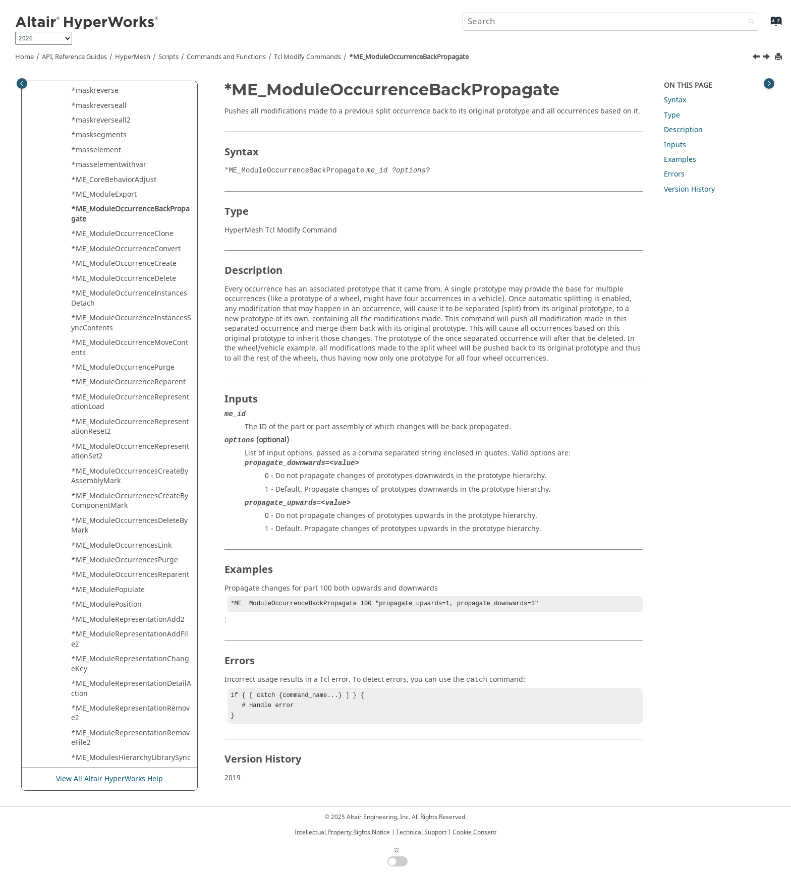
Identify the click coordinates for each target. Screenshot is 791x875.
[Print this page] (779, 57)
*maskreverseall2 (101, 120)
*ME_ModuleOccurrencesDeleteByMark (129, 525)
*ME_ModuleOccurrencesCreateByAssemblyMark (129, 476)
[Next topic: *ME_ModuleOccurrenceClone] (767, 58)
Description (683, 130)
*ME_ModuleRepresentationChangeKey (130, 664)
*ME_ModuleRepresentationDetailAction (131, 688)
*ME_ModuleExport (104, 194)
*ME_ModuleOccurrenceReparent (128, 382)
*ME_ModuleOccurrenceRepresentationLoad (130, 402)
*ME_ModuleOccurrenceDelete (123, 278)
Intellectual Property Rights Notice (342, 832)
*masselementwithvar (108, 164)
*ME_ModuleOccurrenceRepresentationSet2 (130, 451)
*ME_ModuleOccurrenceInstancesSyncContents (131, 323)
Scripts (168, 57)
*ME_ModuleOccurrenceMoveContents (129, 347)
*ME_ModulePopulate (108, 590)
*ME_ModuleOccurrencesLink (121, 545)
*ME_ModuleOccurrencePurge (123, 367)
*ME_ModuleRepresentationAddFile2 (129, 639)
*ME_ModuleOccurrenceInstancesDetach (129, 298)
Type (672, 115)
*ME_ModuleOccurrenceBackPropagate (409, 57)
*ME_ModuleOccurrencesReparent (130, 574)
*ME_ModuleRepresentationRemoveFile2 (130, 738)
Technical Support (421, 832)
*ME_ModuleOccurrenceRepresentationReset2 (130, 427)
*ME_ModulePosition (106, 604)
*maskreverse (95, 90)
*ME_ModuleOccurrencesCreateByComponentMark (129, 501)
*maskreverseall (99, 105)
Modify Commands (307, 57)
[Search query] (611, 22)
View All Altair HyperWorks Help (109, 779)
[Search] (749, 22)
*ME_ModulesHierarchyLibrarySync (131, 757)
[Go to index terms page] (765, 26)
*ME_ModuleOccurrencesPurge (124, 560)
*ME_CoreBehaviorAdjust (113, 179)
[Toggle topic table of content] (769, 83)
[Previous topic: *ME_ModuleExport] (757, 58)
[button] (67, 91)
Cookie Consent (474, 832)
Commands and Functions (226, 57)
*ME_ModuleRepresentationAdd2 (128, 619)
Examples (680, 159)
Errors (674, 174)
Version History (689, 189)
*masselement (96, 150)
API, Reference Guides (74, 57)
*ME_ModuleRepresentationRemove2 (130, 713)
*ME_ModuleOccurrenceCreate (124, 263)
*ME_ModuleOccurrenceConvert (126, 249)
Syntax (675, 100)
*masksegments (99, 135)
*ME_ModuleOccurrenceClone (122, 233)
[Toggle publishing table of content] (22, 83)
